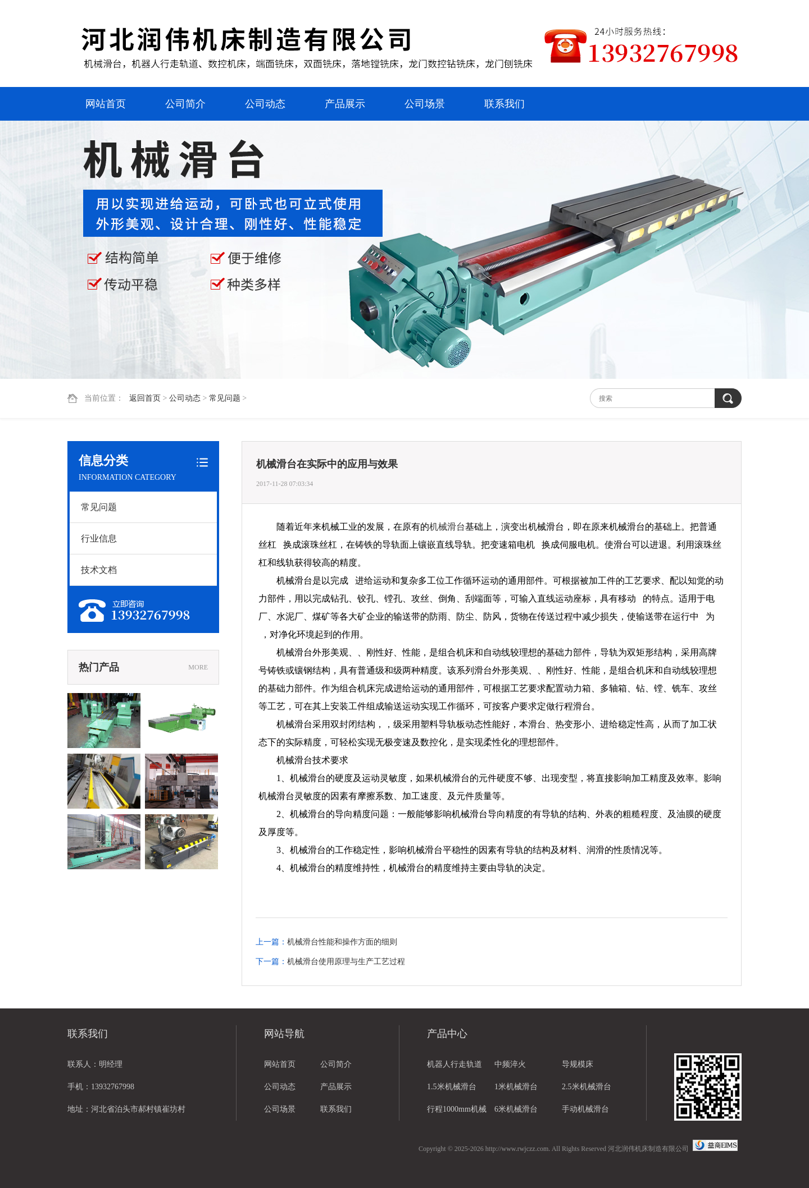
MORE (198, 667)
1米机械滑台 (516, 1086)
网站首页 (105, 103)
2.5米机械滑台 (586, 1086)
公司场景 (424, 103)
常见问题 (224, 398)
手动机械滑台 (585, 1109)
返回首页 (145, 398)
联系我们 (504, 103)
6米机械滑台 (516, 1109)
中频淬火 (510, 1064)
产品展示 (345, 103)
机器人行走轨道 (454, 1064)
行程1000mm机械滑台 (457, 1113)
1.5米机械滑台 (451, 1086)
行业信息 (99, 538)
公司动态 (265, 103)
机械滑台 (447, 526)
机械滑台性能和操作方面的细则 (342, 942)
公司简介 (185, 103)
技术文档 (99, 570)
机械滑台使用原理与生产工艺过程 (346, 961)
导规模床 (577, 1064)
